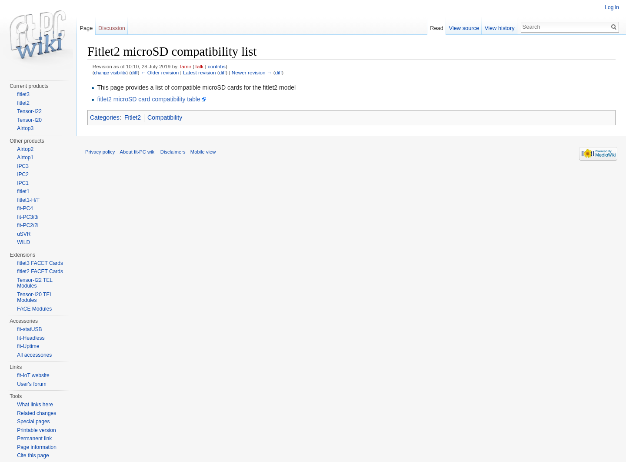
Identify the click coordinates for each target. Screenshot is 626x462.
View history (500, 28)
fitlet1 (23, 191)
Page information (37, 447)
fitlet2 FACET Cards (40, 271)
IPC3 (23, 166)
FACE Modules (34, 309)
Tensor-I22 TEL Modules (34, 283)
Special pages (33, 421)
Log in (612, 7)
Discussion (111, 28)
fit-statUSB (29, 329)
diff (134, 72)
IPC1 (23, 183)
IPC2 (23, 174)
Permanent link (34, 438)
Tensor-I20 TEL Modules (34, 297)
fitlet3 (23, 94)
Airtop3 (25, 128)
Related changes (36, 413)
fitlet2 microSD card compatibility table (148, 99)
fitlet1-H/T (28, 200)
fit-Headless (30, 338)
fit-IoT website (33, 375)
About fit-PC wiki (138, 151)
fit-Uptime (28, 346)
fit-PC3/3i (27, 217)
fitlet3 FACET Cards (40, 263)
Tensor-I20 (29, 120)
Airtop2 (25, 149)
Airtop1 (25, 157)
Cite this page (33, 455)
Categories (105, 117)
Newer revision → (252, 72)
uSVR (23, 234)
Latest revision (199, 72)
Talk (198, 66)
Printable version (36, 430)
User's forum (32, 384)
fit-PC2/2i (27, 225)
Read (436, 28)
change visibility (110, 72)
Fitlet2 (132, 117)
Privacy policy (100, 151)
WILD (23, 242)
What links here (35, 405)
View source (464, 28)
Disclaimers (173, 151)
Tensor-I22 (29, 111)
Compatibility (164, 117)
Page (86, 28)
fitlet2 (23, 103)
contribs (217, 66)
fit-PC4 (25, 208)
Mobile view (203, 151)
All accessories (34, 355)
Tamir (185, 66)
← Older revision (160, 72)
